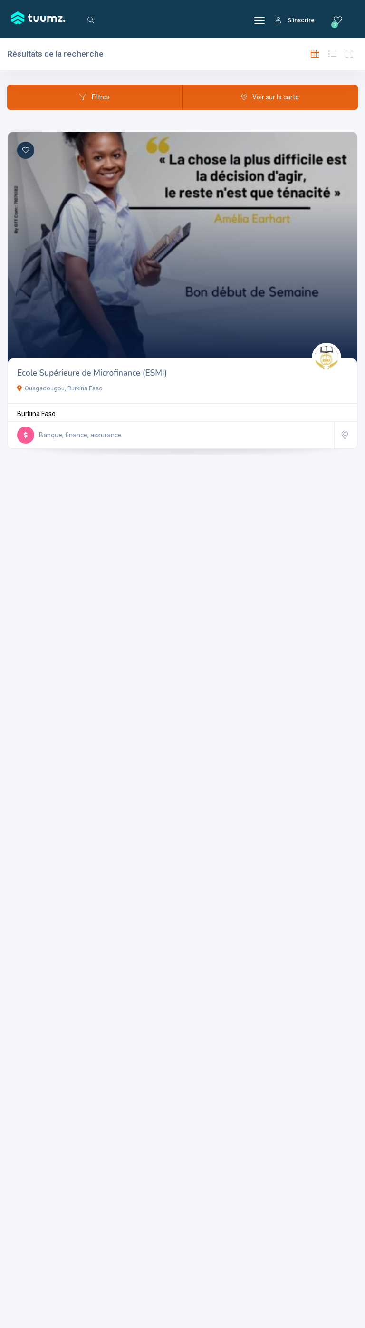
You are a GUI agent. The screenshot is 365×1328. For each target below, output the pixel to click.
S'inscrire (295, 20)
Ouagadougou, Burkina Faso (60, 388)
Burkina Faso (36, 413)
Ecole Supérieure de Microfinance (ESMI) (92, 373)
